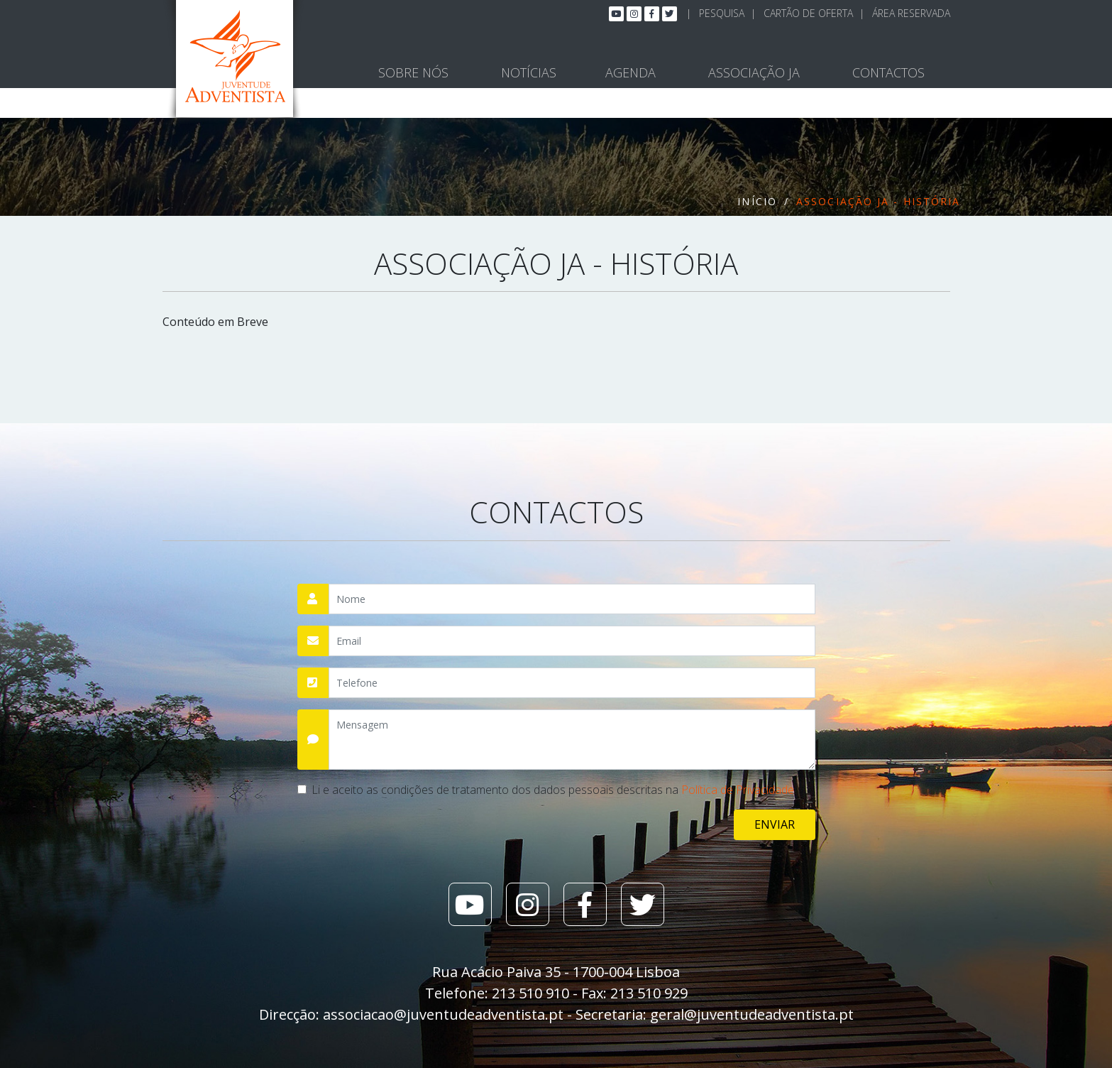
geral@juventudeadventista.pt (752, 1014)
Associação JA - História (878, 201)
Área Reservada (911, 13)
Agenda (630, 72)
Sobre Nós (413, 72)
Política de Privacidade (737, 789)
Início (757, 201)
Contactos (888, 72)
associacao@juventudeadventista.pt (443, 1014)
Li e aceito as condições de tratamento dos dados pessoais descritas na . (554, 789)
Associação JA (754, 72)
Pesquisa (721, 13)
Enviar (774, 824)
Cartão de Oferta (808, 13)
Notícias (528, 72)
